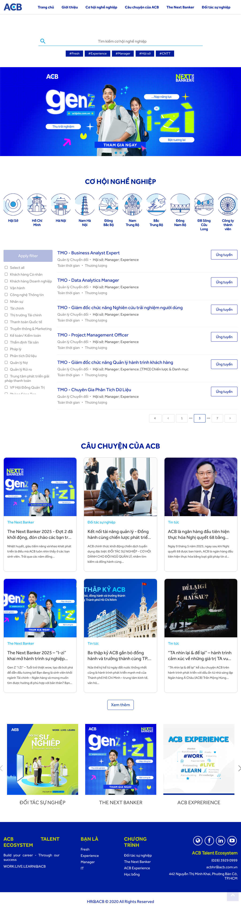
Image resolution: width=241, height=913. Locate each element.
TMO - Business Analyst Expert (88, 252)
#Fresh (74, 53)
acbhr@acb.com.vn (221, 867)
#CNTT (164, 53)
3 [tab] (125, 152)
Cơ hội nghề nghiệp (101, 7)
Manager (112, 259)
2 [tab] (120, 152)
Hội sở (98, 259)
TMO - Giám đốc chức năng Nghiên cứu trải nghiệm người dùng (120, 307)
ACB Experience (137, 868)
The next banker (120, 802)
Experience (130, 259)
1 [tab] (116, 152)
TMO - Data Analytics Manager (88, 280)
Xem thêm (120, 704)
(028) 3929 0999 (224, 860)
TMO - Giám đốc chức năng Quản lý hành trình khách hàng (115, 362)
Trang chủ (46, 7)
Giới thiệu (70, 7)
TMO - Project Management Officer (92, 334)
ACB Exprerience (198, 802)
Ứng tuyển (224, 254)
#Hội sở (145, 53)
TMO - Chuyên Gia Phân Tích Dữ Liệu (94, 389)
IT (82, 868)
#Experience (97, 53)
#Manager (122, 53)
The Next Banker (180, 7)
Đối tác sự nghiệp (216, 7)
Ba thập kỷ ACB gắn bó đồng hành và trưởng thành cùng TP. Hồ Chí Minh (118, 658)
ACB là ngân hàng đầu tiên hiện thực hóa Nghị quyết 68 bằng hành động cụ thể (199, 537)
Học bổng (132, 874)
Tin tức (173, 522)
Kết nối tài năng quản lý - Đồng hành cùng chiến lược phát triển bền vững (119, 537)
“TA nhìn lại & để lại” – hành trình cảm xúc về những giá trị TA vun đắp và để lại (200, 658)
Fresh (85, 849)
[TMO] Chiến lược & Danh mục (164, 369)
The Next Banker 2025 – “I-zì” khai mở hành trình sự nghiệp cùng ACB (36, 658)
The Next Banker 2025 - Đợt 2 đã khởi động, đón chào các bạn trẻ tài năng (40, 537)
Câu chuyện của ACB (142, 7)
